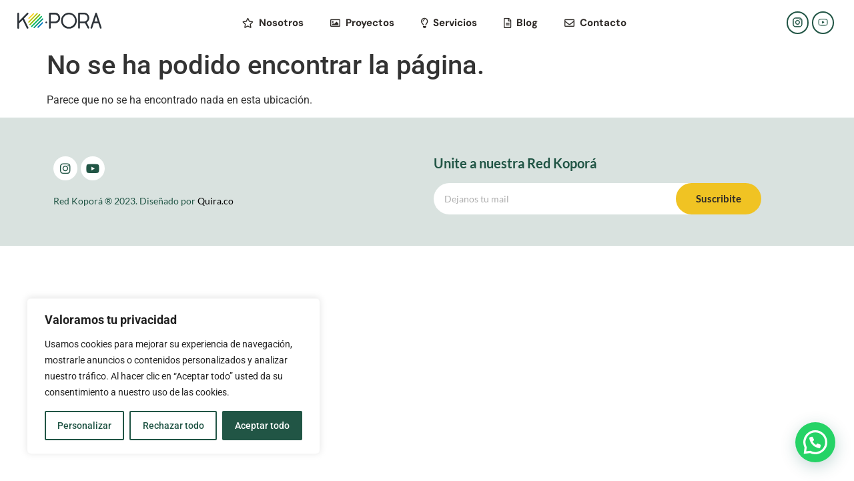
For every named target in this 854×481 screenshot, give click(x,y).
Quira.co (215, 200)
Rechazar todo (172, 425)
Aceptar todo (262, 425)
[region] (173, 376)
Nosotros (273, 22)
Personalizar (84, 425)
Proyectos (362, 22)
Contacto (595, 22)
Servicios (449, 22)
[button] (815, 442)
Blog (521, 22)
